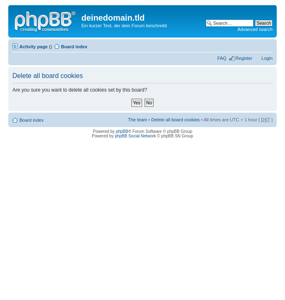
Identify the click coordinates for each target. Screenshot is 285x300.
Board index (74, 46)
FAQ (221, 58)
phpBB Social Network (135, 136)
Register (243, 58)
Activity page (33, 46)
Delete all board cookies (175, 119)
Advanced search (255, 29)
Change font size (267, 45)
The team (137, 119)
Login (267, 58)
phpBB (122, 131)
